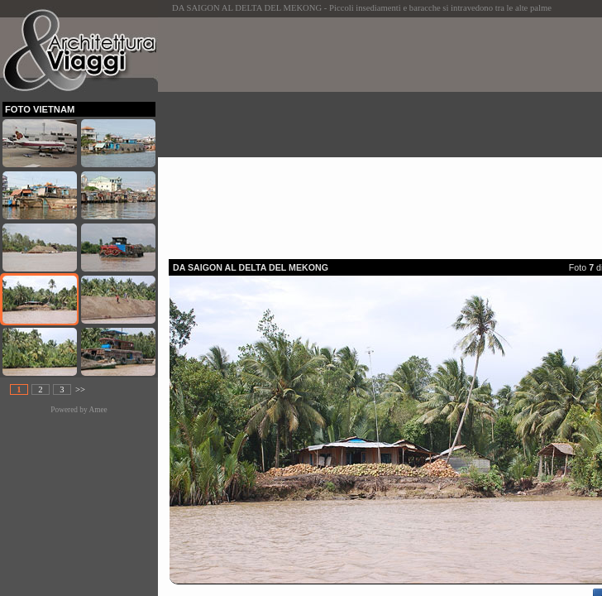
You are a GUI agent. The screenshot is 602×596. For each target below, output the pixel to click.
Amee (97, 410)
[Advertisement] (385, 133)
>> (80, 389)
